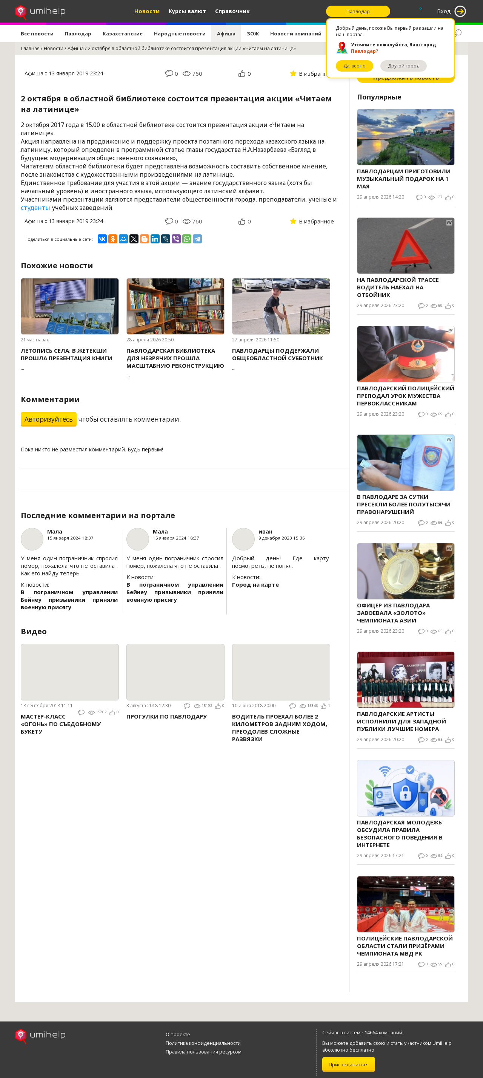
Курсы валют (187, 11)
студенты (35, 207)
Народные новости (180, 33)
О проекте (178, 1034)
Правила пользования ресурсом (204, 1051)
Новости (147, 11)
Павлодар (78, 33)
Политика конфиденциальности (203, 1043)
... (70, 359)
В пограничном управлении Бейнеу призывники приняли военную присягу (69, 599)
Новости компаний (295, 33)
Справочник (232, 11)
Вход (444, 11)
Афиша (226, 33)
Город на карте (255, 584)
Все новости (37, 33)
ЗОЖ (253, 33)
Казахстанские (123, 33)
